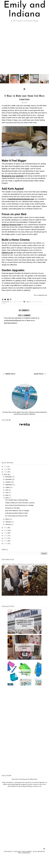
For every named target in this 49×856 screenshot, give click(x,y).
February (8, 522)
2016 (5, 538)
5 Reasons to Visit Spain (12, 508)
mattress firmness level (11, 225)
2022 (5, 472)
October (8, 482)
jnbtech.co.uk (7, 253)
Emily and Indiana (25, 10)
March (7, 519)
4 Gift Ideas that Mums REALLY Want (16, 513)
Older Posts (40, 374)
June (7, 492)
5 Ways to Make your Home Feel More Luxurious (19, 503)
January (8, 524)
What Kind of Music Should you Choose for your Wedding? (24, 564)
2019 (5, 530)
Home (4, 303)
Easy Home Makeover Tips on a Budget (17, 510)
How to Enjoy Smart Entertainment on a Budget (19, 505)
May (6, 495)
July (6, 490)
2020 (5, 527)
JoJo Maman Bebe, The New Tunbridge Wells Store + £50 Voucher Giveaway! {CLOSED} (24, 623)
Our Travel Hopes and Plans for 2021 (16, 516)
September (8, 484)
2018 (5, 533)
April (6, 498)
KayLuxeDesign (24, 853)
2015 (5, 541)
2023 (5, 469)
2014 (5, 543)
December (8, 477)
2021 (5, 474)
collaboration (36, 301)
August (7, 487)
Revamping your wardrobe (13, 176)
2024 (5, 466)
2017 (5, 535)
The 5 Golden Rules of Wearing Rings (16, 500)
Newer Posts (8, 374)
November (8, 479)
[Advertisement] (24, 48)
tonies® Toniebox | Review (24, 647)
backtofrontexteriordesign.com (21, 199)
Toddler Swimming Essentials (24, 673)
